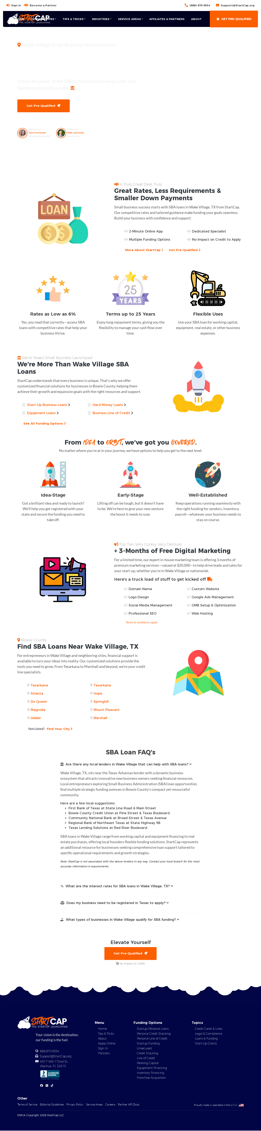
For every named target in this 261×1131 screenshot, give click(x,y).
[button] (130, 764)
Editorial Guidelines (52, 1105)
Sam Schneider (37, 132)
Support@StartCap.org (237, 5)
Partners (104, 1053)
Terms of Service (27, 1105)
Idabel (36, 718)
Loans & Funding (206, 1039)
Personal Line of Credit (152, 1039)
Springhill (101, 702)
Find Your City (51, 729)
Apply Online (106, 1044)
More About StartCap (145, 250)
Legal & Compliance (208, 1034)
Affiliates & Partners (167, 19)
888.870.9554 (49, 1051)
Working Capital (147, 1063)
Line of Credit (146, 1058)
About (196, 19)
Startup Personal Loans (153, 1029)
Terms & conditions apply (142, 622)
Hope (98, 694)
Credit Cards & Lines (208, 1029)
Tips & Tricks (106, 1034)
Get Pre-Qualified (233, 19)
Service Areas (94, 1105)
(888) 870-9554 (200, 5)
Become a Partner (43, 5)
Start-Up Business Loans (47, 405)
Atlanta (37, 694)
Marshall (100, 718)
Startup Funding (148, 1044)
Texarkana (39, 685)
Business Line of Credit (111, 413)
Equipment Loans (41, 413)
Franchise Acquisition (151, 1078)
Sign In (16, 5)
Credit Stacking (147, 1053)
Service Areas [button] (129, 19)
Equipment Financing (152, 1068)
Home (20, 19)
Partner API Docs (128, 1105)
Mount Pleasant (107, 710)
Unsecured (144, 1049)
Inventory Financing (150, 1073)
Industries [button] (100, 19)
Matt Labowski (75, 132)
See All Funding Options (45, 424)
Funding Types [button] (42, 19)
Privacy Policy (74, 1105)
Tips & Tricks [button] (73, 19)
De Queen (39, 702)
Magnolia (38, 710)
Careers (110, 1105)
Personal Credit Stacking (154, 1034)
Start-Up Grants (206, 1044)
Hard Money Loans (108, 405)
